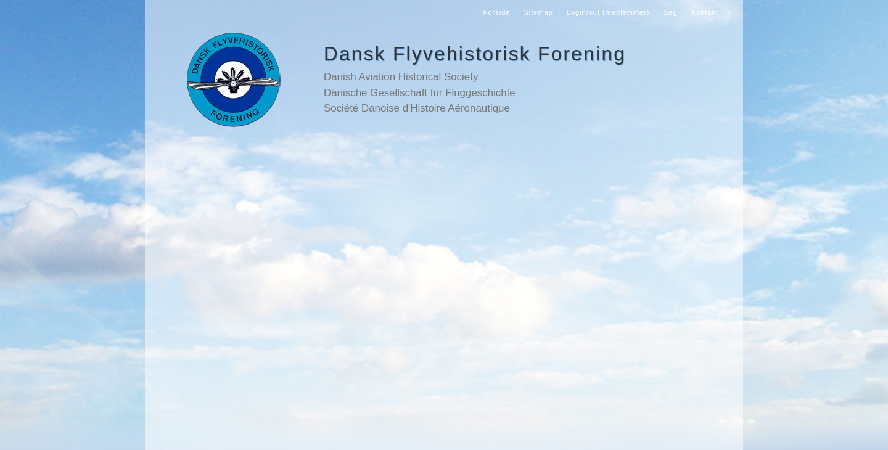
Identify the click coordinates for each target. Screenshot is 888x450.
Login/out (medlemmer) (608, 12)
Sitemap (538, 12)
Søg (671, 12)
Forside (497, 12)
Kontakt (704, 12)
